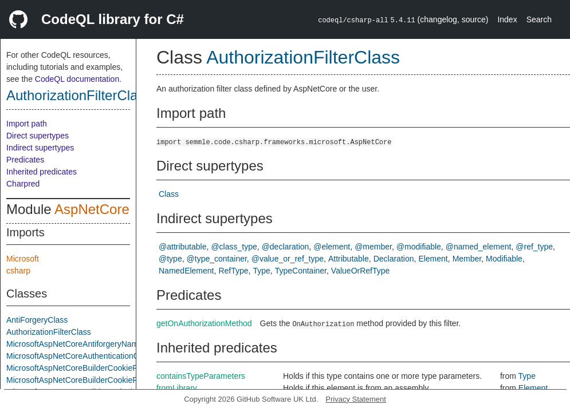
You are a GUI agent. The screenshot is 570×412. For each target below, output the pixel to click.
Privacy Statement (355, 399)
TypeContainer (301, 270)
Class (169, 194)
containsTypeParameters (200, 376)
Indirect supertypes (40, 147)
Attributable (348, 258)
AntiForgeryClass (37, 319)
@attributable (182, 246)
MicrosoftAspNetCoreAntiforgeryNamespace (85, 343)
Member (467, 258)
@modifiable (418, 246)
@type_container (217, 258)
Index (507, 19)
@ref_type (534, 246)
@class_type (234, 246)
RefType (233, 270)
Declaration (394, 258)
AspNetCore (91, 209)
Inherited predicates (41, 171)
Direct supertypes (37, 135)
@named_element (479, 246)
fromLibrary (176, 388)
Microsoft (22, 258)
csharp (18, 270)
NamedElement (186, 270)
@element (331, 246)
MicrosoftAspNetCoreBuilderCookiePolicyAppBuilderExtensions (119, 368)
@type (170, 258)
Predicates (25, 159)
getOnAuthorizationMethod (204, 323)
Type (261, 270)
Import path (26, 123)
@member (373, 246)
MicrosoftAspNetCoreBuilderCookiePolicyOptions (94, 380)
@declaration (285, 246)
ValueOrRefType (360, 270)
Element (432, 258)
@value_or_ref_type (287, 258)
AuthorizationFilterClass (78, 95)
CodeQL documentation (77, 79)
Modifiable (504, 258)
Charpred (23, 183)
